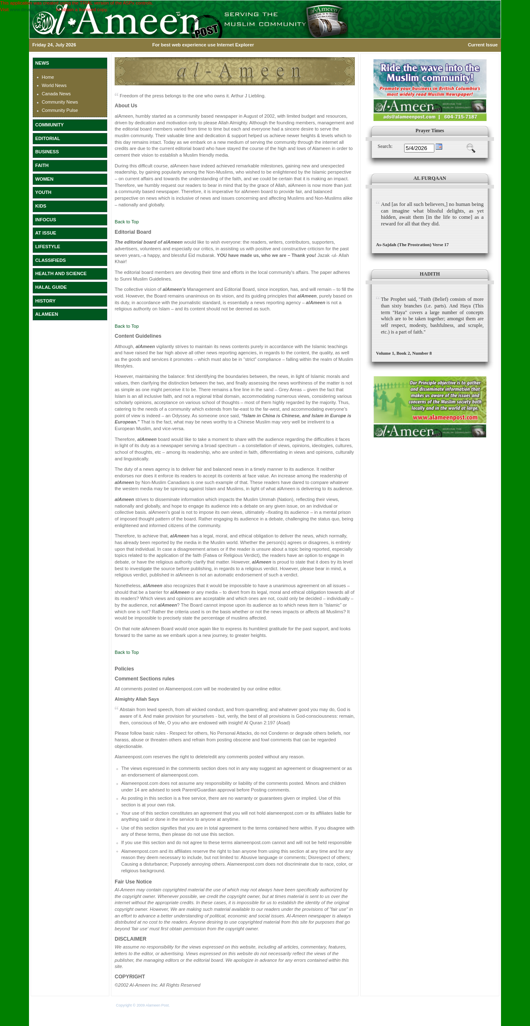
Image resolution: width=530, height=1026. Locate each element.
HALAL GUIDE (51, 287)
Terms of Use (182, 1005)
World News (54, 85)
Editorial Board (133, 232)
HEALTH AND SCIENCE (61, 273)
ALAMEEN (46, 314)
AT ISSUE (45, 232)
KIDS (40, 205)
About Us (126, 106)
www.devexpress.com (32, 9)
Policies (124, 669)
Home (48, 77)
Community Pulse (60, 110)
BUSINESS (47, 151)
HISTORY (45, 300)
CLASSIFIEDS (50, 260)
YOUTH (43, 192)
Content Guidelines (138, 336)
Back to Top (127, 221)
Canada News (56, 93)
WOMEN (44, 179)
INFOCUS (45, 219)
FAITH (41, 165)
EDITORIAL (47, 138)
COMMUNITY (49, 124)
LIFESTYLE (47, 246)
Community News (60, 101)
